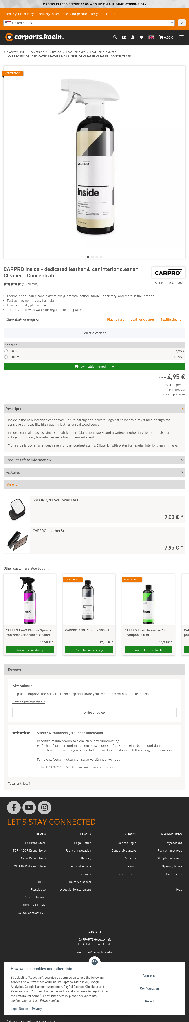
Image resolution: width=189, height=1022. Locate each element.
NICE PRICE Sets (34, 905)
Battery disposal (80, 881)
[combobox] (89, 23)
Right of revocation (78, 850)
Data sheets (174, 874)
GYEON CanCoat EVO (32, 913)
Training (130, 866)
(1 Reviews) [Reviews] (21, 284)
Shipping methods (169, 858)
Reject (149, 1001)
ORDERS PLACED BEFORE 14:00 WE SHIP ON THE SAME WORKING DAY (94, 4)
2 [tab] (92, 257)
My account (174, 843)
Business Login (126, 843)
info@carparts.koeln (98, 952)
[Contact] (124, 37)
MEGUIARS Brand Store (30, 866)
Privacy (37, 1009)
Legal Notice (19, 1009)
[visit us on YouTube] (29, 808)
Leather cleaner (143, 319)
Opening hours (172, 866)
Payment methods (170, 850)
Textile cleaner (172, 319)
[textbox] (89, 23)
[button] (115, 37)
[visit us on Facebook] (14, 808)
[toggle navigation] (181, 35)
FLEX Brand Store (34, 843)
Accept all (149, 976)
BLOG (42, 881)
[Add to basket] (7, 63)
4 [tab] (101, 257)
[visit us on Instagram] (44, 808)
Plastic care (116, 319)
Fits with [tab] (11, 484)
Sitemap (85, 874)
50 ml (97, 351)
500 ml (97, 357)
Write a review (94, 712)
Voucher (130, 858)
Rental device (127, 874)
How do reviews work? (28, 702)
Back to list (15, 52)
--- (44, 874)
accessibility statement (75, 889)
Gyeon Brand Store (33, 858)
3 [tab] (96, 257)
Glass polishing (35, 897)
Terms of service (80, 866)
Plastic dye (38, 889)
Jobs (179, 889)
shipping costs (176, 394)
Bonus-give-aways (124, 850)
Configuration (149, 988)
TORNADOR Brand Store (29, 850)
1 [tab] (88, 257)
